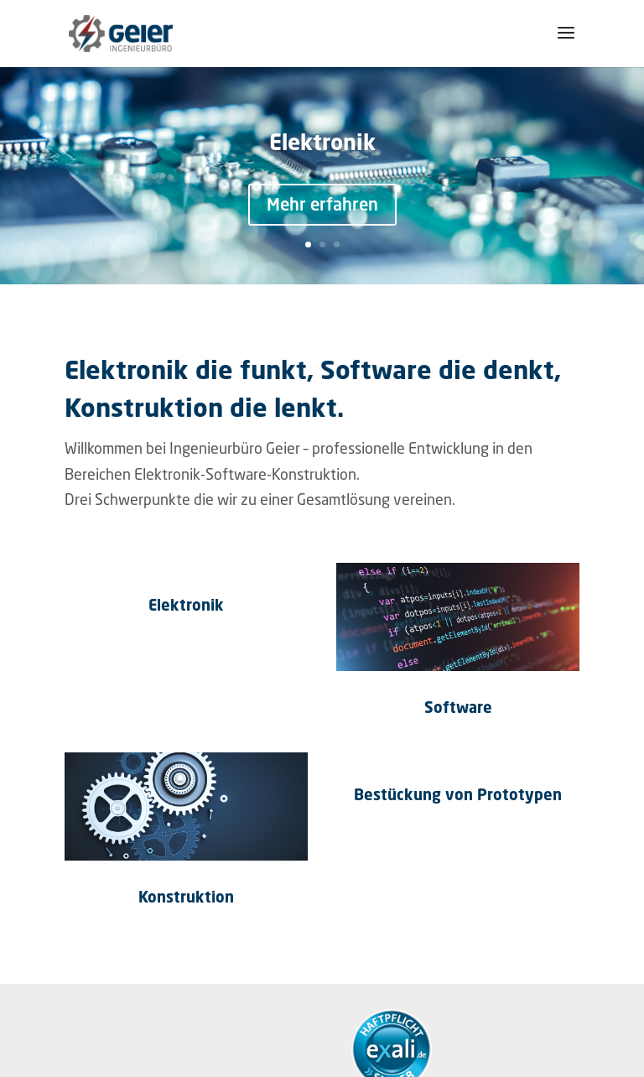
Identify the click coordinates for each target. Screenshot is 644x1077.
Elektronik (322, 141)
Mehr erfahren (322, 204)
